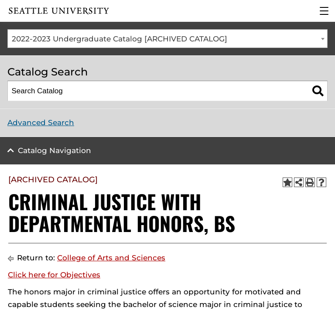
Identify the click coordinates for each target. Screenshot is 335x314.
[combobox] (167, 38)
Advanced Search (40, 122)
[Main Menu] (324, 11)
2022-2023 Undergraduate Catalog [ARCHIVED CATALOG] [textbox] (119, 38)
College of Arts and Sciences (111, 257)
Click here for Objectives (54, 274)
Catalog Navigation (54, 150)
